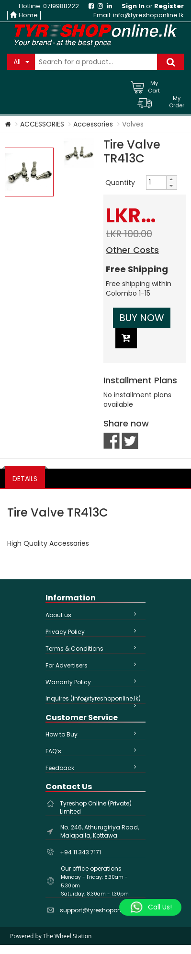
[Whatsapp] (150, 907)
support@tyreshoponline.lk (98, 910)
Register (169, 6)
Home (24, 15)
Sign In (133, 6)
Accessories (93, 124)
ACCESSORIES (42, 124)
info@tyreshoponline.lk (148, 15)
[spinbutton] (156, 182)
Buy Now (141, 317)
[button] (171, 179)
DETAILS (24, 478)
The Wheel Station (67, 936)
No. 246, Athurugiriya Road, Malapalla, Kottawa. (99, 831)
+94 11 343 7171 (80, 852)
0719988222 (61, 6)
